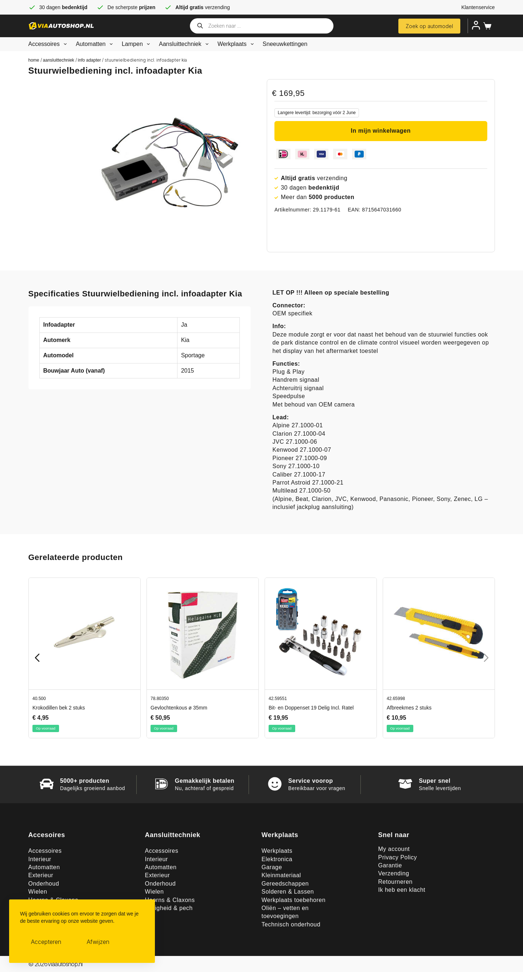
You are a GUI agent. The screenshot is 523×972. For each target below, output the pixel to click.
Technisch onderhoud (291, 924)
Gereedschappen (285, 883)
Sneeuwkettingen (285, 44)
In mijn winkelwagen (381, 131)
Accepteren (46, 941)
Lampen (137, 44)
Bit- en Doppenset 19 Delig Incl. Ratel (311, 708)
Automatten (96, 44)
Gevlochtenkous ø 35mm (179, 708)
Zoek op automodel (429, 26)
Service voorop (310, 781)
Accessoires (49, 44)
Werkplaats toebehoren (294, 900)
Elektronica (277, 859)
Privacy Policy (397, 857)
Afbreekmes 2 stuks (409, 708)
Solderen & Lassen (288, 892)
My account (394, 849)
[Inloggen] (476, 25)
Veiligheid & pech (169, 908)
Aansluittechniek (185, 44)
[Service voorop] (275, 784)
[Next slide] (486, 657)
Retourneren (395, 882)
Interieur (39, 859)
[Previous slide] (37, 657)
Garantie (390, 865)
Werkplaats (237, 44)
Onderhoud (43, 883)
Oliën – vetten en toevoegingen (285, 912)
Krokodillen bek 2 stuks (58, 708)
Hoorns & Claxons (170, 900)
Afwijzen (98, 941)
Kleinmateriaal (281, 875)
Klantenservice (478, 7)
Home (33, 60)
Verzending (393, 873)
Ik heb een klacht (401, 890)
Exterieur (41, 875)
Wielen (37, 892)
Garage (272, 867)
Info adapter (89, 60)
